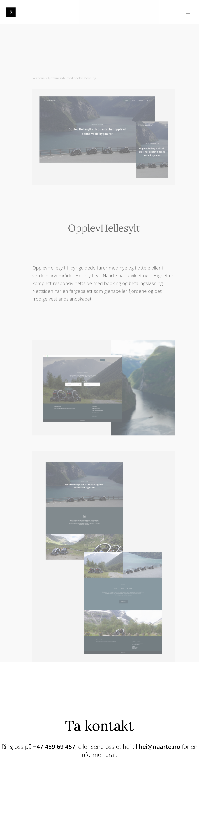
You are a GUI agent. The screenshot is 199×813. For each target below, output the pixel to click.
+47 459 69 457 (54, 746)
